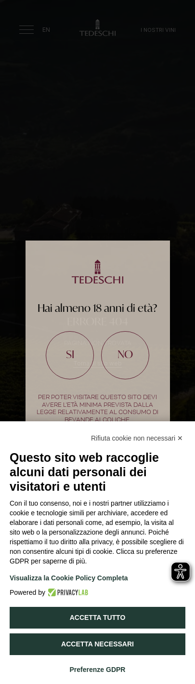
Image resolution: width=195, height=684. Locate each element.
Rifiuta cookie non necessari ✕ (137, 438)
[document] (97, 342)
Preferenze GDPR (98, 669)
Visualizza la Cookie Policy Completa (69, 578)
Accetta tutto (98, 617)
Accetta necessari (97, 644)
